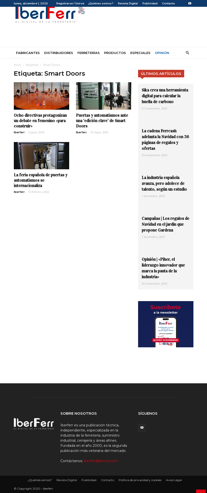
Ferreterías (88, 53)
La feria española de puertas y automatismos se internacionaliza (40, 180)
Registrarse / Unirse (70, 3)
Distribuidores (58, 53)
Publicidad (149, 3)
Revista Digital (128, 3)
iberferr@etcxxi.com (101, 461)
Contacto (168, 3)
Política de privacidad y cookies (140, 480)
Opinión (162, 53)
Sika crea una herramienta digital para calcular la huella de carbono (165, 96)
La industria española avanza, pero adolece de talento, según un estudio (164, 183)
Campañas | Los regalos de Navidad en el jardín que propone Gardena (165, 224)
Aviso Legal (174, 480)
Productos (115, 53)
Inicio (17, 65)
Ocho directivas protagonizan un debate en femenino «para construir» (40, 121)
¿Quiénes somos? (100, 3)
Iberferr (19, 132)
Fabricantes (28, 53)
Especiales (140, 53)
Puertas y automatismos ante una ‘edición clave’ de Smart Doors (102, 121)
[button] (187, 53)
